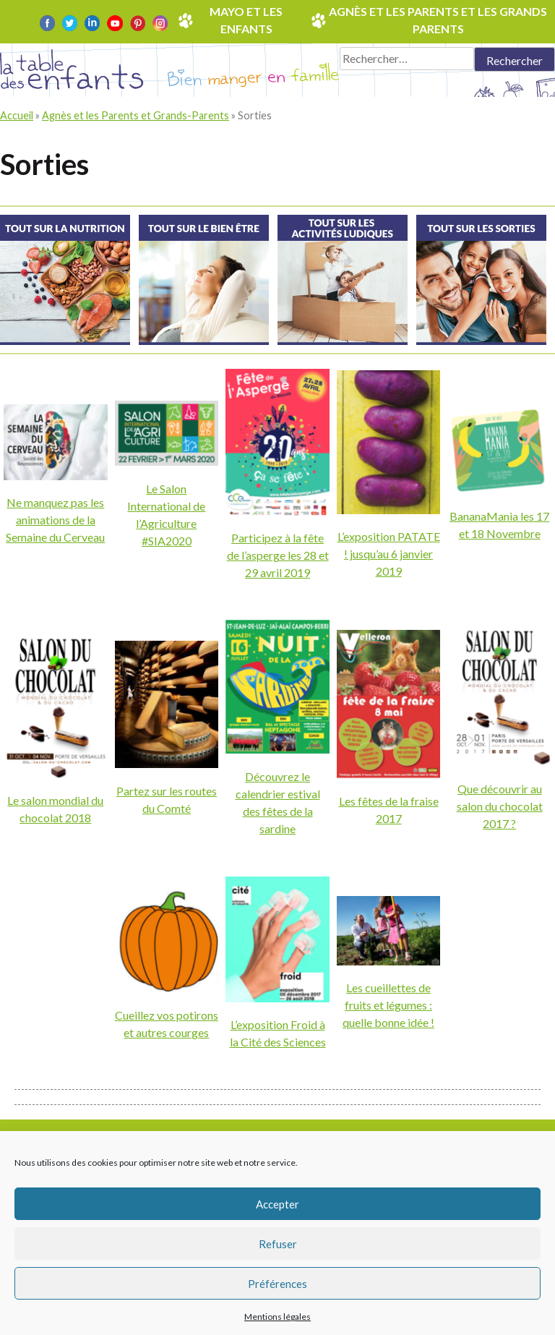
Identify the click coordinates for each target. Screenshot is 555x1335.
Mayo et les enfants (246, 19)
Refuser (278, 1243)
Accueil (16, 115)
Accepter (277, 1204)
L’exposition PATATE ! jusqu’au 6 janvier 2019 (388, 553)
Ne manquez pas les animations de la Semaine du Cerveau (55, 519)
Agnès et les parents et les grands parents (438, 19)
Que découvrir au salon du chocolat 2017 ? (500, 806)
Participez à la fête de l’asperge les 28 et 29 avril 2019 (278, 555)
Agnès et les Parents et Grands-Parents (135, 115)
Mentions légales (277, 1316)
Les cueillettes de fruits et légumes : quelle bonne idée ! (388, 1005)
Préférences (277, 1283)
